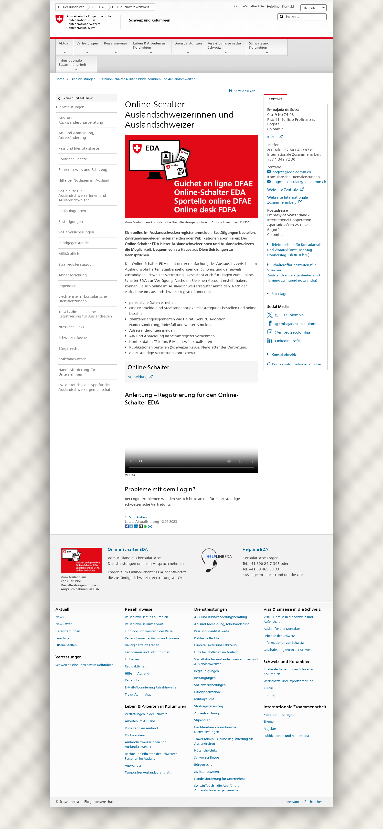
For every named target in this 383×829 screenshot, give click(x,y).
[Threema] (141, 526)
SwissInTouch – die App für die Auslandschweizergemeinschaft (217, 788)
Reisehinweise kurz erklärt (144, 624)
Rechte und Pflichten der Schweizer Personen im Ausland (151, 756)
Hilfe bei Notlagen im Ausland (216, 652)
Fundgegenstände (207, 692)
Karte (275, 136)
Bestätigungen (205, 678)
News (59, 617)
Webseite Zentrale (285, 189)
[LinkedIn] (136, 526)
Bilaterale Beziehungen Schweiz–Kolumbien (288, 672)
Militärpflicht (204, 699)
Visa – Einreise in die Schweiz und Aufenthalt (288, 619)
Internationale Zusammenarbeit (76, 65)
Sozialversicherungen (210, 685)
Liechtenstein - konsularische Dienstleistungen (215, 729)
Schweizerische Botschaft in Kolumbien (84, 665)
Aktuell (64, 48)
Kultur (268, 688)
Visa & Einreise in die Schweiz (225, 48)
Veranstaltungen (67, 631)
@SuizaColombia (289, 315)
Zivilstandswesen (206, 772)
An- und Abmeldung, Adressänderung (222, 624)
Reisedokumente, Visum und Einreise (152, 638)
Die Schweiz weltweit (133, 7)
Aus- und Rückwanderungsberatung (220, 617)
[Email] (150, 526)
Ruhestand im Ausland (141, 728)
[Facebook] (127, 526)
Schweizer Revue (206, 757)
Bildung (269, 695)
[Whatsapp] (145, 526)
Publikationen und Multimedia (286, 736)
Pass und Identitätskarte (211, 631)
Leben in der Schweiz (279, 636)
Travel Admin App (138, 694)
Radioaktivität (135, 666)
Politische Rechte (206, 638)
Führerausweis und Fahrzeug (215, 645)
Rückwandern (135, 735)
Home (59, 79)
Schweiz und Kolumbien (266, 48)
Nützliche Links (205, 751)
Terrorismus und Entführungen (147, 652)
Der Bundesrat (73, 7)
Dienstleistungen (188, 48)
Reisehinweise (115, 48)
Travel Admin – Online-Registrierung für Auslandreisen (223, 741)
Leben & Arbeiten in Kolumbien (150, 48)
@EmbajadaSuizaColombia (297, 323)
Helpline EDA (255, 549)
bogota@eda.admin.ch (291, 172)
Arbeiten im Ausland (140, 721)
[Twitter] (131, 526)
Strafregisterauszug (208, 706)
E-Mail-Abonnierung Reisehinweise (150, 687)
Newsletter (63, 624)
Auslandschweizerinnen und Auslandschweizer (146, 745)
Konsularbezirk (283, 355)
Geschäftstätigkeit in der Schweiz (288, 650)
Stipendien (202, 720)
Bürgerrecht (203, 764)
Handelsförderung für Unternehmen (220, 779)
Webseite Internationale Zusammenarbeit (287, 200)
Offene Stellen (66, 645)
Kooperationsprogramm (281, 715)
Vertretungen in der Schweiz (146, 714)
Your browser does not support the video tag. (191, 439)
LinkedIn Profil (287, 340)
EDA (100, 7)
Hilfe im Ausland (137, 673)
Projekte (270, 729)
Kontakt (273, 99)
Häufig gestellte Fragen (142, 645)
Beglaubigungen (206, 671)
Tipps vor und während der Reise (148, 631)
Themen (270, 722)
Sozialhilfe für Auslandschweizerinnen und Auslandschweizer (226, 661)
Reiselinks (132, 680)
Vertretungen (87, 48)
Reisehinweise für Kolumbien (146, 617)
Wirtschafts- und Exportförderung (288, 681)
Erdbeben (132, 659)
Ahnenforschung (206, 713)
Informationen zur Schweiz (284, 643)
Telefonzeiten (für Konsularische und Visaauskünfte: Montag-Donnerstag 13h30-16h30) (295, 250)
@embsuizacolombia (292, 332)
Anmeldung (140, 376)
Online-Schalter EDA (128, 549)
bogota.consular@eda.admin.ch (299, 181)
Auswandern (134, 765)
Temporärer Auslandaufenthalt (147, 772)
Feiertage (279, 293)
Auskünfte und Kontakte (282, 629)
